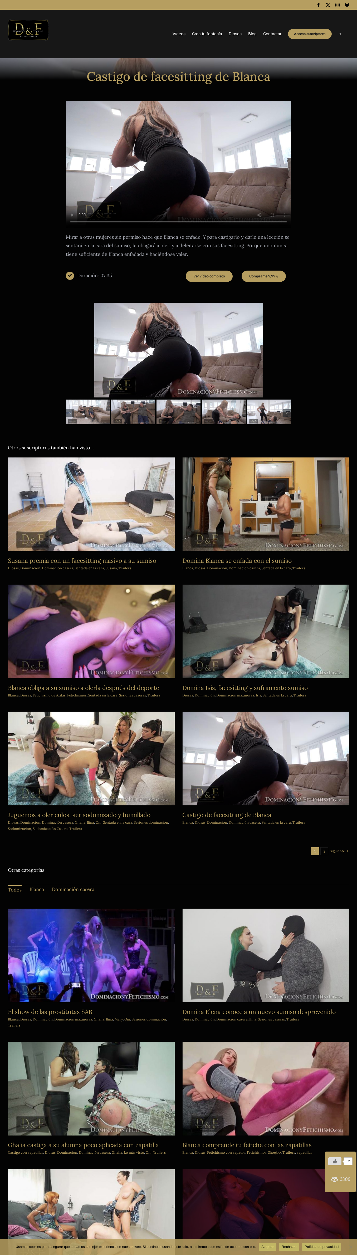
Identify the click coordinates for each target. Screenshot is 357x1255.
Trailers (281, 568)
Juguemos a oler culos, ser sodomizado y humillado (113, 772)
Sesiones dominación (185, 779)
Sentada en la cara (259, 568)
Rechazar (289, 1247)
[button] (70, 413)
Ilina (124, 779)
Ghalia (114, 779)
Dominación (30, 568)
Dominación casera (57, 568)
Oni (133, 779)
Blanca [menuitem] (37, 889)
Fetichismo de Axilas (117, 658)
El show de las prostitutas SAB (50, 1011)
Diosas (13, 568)
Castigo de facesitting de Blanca (243, 771)
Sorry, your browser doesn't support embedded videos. (178, 164)
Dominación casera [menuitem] (73, 889)
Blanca (81, 658)
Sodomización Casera (84, 785)
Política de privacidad (322, 1247)
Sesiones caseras (254, 1019)
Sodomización (53, 785)
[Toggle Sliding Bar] (340, 34)
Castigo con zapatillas (94, 1113)
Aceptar (267, 1247)
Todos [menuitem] (15, 890)
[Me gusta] (334, 1161)
